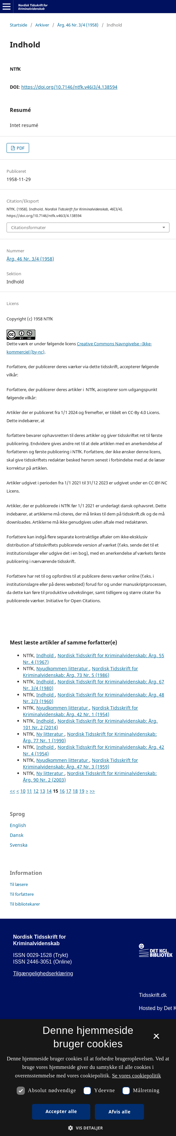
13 (42, 791)
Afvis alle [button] (120, 1112)
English (18, 825)
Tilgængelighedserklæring (43, 973)
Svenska (18, 845)
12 (36, 791)
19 (81, 791)
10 (23, 791)
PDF (20, 148)
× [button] (156, 1038)
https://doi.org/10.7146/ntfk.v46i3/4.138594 (69, 87)
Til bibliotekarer (25, 904)
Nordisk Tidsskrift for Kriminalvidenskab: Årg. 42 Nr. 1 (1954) (80, 711)
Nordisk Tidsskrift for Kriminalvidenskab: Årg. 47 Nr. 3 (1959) (80, 763)
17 (68, 791)
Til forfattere (22, 894)
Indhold (45, 655)
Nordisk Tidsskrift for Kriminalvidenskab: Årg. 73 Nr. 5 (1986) (80, 671)
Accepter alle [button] (61, 1111)
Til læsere (19, 884)
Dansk (16, 835)
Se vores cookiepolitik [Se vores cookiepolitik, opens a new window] (136, 1075)
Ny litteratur (50, 734)
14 (49, 791)
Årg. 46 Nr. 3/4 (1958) (77, 25)
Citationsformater (28, 227)
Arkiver (42, 25)
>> (92, 791)
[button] (88, 1128)
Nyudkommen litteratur (62, 668)
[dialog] (88, 1077)
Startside (18, 25)
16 (62, 791)
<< (12, 791)
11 (29, 791)
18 (75, 791)
